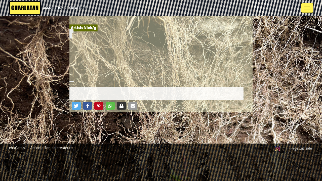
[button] (76, 106)
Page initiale (301, 148)
